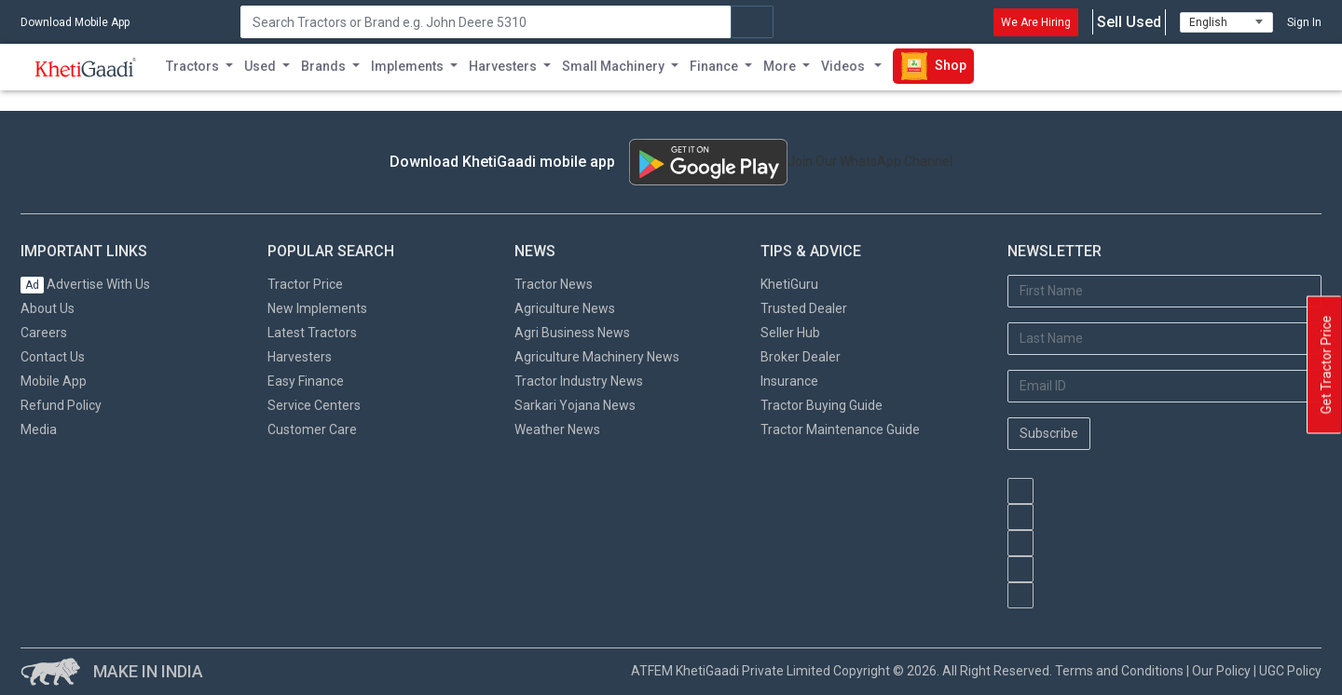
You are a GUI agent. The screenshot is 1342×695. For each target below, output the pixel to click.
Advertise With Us (85, 284)
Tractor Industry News (578, 381)
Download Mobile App (75, 22)
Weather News (557, 429)
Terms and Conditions (1119, 670)
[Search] (485, 22)
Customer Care (312, 429)
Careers (44, 332)
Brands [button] (323, 66)
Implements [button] (407, 66)
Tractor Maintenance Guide (840, 429)
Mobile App (54, 381)
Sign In (1304, 22)
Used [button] (260, 66)
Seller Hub (790, 332)
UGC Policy (1290, 670)
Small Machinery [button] (613, 66)
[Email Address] (1164, 386)
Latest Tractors (312, 332)
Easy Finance (305, 381)
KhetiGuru (789, 284)
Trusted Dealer (803, 308)
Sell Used (1129, 22)
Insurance (789, 381)
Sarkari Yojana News (575, 405)
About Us (48, 308)
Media (39, 429)
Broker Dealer (800, 356)
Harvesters (299, 356)
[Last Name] (1164, 338)
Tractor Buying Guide (821, 405)
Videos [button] (844, 66)
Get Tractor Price (1326, 365)
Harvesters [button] (503, 66)
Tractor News (553, 284)
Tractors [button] (192, 66)
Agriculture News (564, 308)
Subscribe (1049, 433)
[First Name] (1164, 291)
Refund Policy (61, 405)
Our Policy (1221, 670)
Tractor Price (305, 284)
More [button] (779, 66)
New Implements (317, 308)
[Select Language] (1226, 22)
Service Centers (314, 405)
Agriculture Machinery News (596, 356)
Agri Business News (572, 332)
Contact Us (53, 356)
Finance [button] (714, 66)
